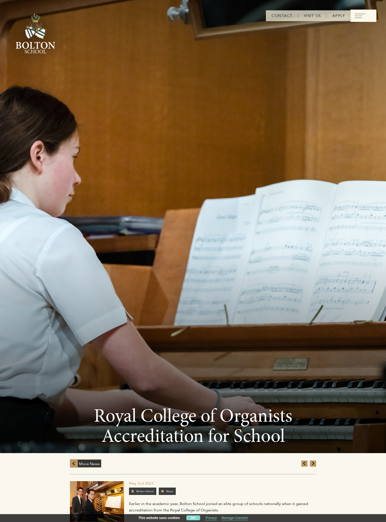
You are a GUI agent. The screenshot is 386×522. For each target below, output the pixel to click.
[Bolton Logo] (35, 34)
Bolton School (145, 491)
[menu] (363, 16)
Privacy (211, 518)
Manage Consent (234, 518)
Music (169, 491)
